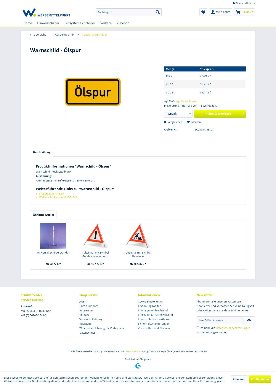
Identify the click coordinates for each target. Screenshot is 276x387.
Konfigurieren (260, 379)
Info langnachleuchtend (153, 310)
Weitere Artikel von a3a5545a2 (56, 197)
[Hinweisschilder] (48, 23)
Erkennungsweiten (149, 306)
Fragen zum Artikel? (50, 193)
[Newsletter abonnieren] (249, 320)
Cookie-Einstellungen (151, 301)
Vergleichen (173, 122)
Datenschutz (87, 332)
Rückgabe (85, 323)
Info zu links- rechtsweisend (155, 314)
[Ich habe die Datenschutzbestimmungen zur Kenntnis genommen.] (198, 328)
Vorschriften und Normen (154, 328)
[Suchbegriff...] (129, 12)
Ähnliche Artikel (43, 214)
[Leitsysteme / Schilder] (80, 23)
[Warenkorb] (244, 12)
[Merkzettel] (203, 12)
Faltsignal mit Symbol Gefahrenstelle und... (95, 254)
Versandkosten (133, 351)
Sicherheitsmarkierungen (154, 323)
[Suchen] (158, 12)
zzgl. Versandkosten (186, 101)
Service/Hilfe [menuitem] (243, 3)
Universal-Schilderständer (53, 252)
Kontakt (84, 314)
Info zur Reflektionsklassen (154, 319)
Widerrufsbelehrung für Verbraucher (102, 328)
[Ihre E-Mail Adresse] (220, 320)
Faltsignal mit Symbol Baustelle (138, 254)
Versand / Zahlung (90, 319)
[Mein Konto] (220, 12)
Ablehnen (239, 379)
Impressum (86, 310)
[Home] (28, 23)
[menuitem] (129, 12)
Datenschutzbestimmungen (233, 328)
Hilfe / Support (88, 306)
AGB (82, 301)
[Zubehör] (122, 23)
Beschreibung (41, 152)
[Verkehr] (106, 23)
